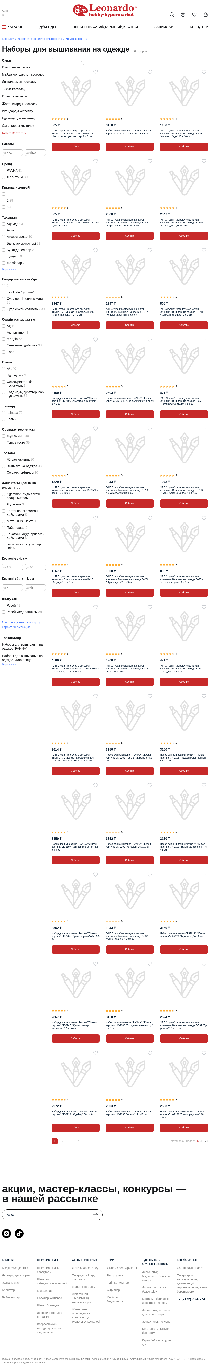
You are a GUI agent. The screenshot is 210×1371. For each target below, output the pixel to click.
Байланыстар (11, 1297)
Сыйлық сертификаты (122, 1268)
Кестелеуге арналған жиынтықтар (39, 38)
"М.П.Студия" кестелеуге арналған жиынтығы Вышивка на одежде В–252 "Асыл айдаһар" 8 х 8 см (127, 490)
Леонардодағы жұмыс (16, 1275)
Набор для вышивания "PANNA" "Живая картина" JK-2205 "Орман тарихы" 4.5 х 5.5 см (76, 936)
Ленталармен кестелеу (19, 81)
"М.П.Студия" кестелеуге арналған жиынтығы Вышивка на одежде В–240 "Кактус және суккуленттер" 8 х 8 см (73, 133)
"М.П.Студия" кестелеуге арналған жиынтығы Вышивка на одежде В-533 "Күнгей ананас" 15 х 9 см (127, 936)
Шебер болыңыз (48, 1305)
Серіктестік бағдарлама (115, 1299)
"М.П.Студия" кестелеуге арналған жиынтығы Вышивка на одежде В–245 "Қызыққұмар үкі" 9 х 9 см (181, 222)
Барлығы (8, 269)
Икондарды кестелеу (17, 111)
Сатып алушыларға (190, 1268)
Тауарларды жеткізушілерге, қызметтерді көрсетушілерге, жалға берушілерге (192, 1283)
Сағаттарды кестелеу (18, 125)
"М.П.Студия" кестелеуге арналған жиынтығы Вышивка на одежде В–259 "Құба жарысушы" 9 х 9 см (181, 579)
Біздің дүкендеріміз (15, 1268)
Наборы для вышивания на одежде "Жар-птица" (22, 658)
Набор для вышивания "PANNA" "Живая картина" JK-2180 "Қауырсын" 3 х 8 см (128, 132)
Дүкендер (48, 27)
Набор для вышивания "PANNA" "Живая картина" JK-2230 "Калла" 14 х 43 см (128, 1113)
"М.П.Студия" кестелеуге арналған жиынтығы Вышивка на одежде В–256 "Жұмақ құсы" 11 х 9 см (127, 579)
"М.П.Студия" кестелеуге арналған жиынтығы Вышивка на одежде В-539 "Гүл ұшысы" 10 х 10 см (184, 1025)
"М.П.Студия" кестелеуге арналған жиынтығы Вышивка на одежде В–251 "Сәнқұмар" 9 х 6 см (181, 668)
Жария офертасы (84, 1286)
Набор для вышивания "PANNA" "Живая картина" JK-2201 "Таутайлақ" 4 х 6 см (182, 935)
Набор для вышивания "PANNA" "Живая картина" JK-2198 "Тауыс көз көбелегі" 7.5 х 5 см (183, 847)
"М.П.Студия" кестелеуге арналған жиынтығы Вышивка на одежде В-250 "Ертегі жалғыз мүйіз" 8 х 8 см (181, 401)
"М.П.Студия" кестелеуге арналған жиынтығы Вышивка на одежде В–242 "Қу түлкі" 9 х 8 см (75, 222)
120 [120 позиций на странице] (205, 1141)
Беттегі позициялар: (182, 1141)
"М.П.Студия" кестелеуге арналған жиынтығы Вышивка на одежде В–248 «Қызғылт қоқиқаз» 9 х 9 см (181, 311)
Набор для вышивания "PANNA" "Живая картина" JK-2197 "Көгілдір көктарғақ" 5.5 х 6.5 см (75, 847)
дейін (29, 152)
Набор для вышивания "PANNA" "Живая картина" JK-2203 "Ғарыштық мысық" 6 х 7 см (130, 757)
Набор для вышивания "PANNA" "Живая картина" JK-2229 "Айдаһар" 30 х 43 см (74, 1113)
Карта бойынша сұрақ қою (156, 1342)
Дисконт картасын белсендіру (154, 1289)
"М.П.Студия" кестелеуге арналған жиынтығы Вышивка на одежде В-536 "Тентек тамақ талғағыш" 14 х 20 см (73, 757)
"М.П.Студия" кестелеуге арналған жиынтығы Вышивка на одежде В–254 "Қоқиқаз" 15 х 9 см (73, 579)
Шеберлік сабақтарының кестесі (106, 27)
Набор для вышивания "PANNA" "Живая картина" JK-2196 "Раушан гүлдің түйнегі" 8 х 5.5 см (183, 757)
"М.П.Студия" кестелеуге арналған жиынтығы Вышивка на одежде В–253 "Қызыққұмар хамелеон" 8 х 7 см (181, 490)
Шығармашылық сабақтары (48, 1270)
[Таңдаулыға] (95, 72)
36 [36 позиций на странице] (197, 1141)
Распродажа (115, 1275)
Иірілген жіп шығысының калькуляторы (81, 1298)
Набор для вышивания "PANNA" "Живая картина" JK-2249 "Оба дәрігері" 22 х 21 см (130, 399)
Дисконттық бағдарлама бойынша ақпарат (156, 1276)
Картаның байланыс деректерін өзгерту (155, 1300)
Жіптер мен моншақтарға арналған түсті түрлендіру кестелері (86, 1315)
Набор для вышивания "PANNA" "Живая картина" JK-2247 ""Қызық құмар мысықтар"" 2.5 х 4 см (74, 1025)
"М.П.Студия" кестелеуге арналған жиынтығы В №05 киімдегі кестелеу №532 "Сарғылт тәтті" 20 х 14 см (75, 668)
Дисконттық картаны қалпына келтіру (156, 1312)
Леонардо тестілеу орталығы (49, 1314)
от (4, 152)
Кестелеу (8, 38)
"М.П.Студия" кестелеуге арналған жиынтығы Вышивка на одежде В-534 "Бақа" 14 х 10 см (127, 668)
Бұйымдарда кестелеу (18, 118)
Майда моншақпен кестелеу (23, 74)
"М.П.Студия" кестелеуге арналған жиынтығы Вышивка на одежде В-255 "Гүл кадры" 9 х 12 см (75, 490)
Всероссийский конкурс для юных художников (49, 1328)
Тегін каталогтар (118, 1282)
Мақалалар (44, 1290)
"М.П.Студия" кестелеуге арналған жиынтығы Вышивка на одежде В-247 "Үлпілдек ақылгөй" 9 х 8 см (127, 311)
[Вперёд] (79, 1141)
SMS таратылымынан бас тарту (156, 1330)
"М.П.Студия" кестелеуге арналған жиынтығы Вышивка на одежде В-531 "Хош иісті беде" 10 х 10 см (181, 133)
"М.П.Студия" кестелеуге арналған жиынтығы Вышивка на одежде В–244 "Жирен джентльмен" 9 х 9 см (127, 222)
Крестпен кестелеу (16, 67)
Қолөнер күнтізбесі (49, 1298)
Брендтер (199, 27)
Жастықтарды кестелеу (19, 104)
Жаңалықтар (11, 1282)
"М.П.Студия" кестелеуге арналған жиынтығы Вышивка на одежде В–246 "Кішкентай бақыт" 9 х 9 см (73, 311)
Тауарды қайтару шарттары (83, 1277)
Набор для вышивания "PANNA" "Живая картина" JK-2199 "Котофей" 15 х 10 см (128, 845)
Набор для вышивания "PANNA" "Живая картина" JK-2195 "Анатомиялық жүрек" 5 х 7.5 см (75, 401)
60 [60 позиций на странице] (201, 1141)
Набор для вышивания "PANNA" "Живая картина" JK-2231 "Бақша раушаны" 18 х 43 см (182, 1114)
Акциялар (163, 27)
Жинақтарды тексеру (156, 1321)
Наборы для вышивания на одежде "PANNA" (22, 646)
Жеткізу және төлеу (85, 1268)
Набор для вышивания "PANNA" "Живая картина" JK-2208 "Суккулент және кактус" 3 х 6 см (129, 1025)
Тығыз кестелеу (13, 89)
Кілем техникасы (14, 96)
